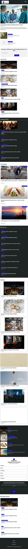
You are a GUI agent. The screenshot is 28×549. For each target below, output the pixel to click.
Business (3, 156)
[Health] (27, 473)
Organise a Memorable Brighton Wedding (9, 85)
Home (14, 540)
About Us (14, 542)
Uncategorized (10, 34)
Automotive (2, 478)
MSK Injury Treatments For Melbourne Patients (10, 261)
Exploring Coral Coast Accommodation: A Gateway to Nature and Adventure (16, 452)
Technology (2, 470)
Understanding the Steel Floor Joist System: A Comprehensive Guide (14, 180)
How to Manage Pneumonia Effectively (8, 273)
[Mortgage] (27, 465)
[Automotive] (27, 478)
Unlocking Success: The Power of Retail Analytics (10, 220)
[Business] (27, 475)
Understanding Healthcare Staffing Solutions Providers (11, 24)
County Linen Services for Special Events (9, 255)
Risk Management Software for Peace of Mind (10, 113)
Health (1, 473)
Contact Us (14, 544)
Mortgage (2, 465)
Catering (3, 138)
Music (2, 150)
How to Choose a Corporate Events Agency (9, 267)
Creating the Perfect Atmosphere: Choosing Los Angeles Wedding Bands (13, 133)
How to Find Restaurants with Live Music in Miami (10, 99)
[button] (25, 1)
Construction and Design (5, 144)
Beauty (1, 468)
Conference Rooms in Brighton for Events (9, 71)
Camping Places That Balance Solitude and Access (13, 35)
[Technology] (27, 470)
